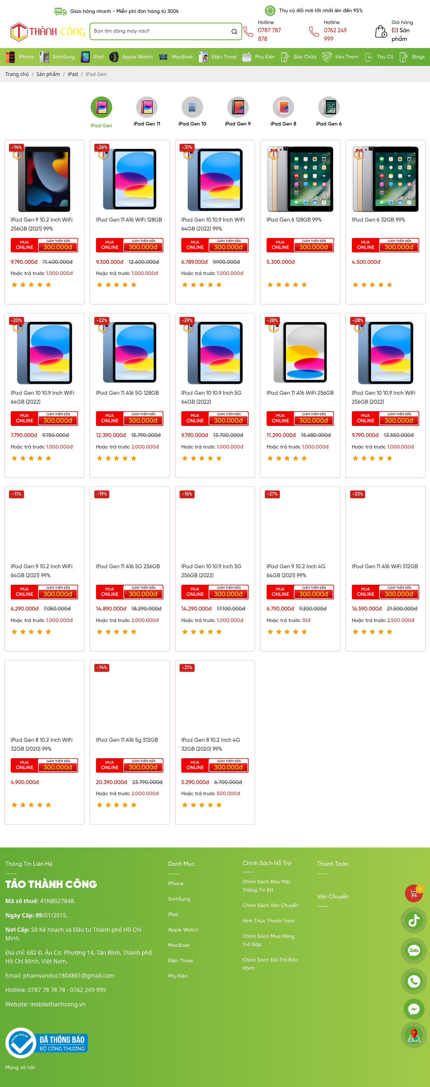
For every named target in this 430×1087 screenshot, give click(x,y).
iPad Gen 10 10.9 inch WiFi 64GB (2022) (42, 397)
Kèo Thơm (340, 57)
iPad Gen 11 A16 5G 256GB (128, 567)
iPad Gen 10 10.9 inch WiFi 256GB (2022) (383, 397)
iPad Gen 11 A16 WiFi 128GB (129, 220)
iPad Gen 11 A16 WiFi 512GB (385, 567)
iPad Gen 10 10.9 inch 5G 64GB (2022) (211, 397)
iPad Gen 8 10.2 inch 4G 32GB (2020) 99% (210, 744)
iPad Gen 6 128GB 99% (294, 220)
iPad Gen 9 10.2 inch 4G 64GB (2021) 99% (296, 571)
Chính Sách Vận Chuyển (270, 905)
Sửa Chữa (298, 57)
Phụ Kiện (258, 57)
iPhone (19, 57)
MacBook (175, 57)
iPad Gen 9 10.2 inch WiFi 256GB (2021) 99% (41, 224)
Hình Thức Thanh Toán (269, 921)
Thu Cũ (378, 57)
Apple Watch (131, 57)
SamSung (57, 57)
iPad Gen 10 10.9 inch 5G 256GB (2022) (211, 571)
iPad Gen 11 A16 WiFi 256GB (300, 393)
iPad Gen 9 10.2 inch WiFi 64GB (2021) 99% (41, 571)
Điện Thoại (217, 57)
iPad (92, 57)
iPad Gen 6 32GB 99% (378, 220)
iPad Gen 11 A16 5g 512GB (127, 740)
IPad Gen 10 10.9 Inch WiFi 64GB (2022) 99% (213, 224)
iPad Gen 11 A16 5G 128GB (127, 393)
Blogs (412, 57)
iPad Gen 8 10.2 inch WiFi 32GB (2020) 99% (41, 744)
